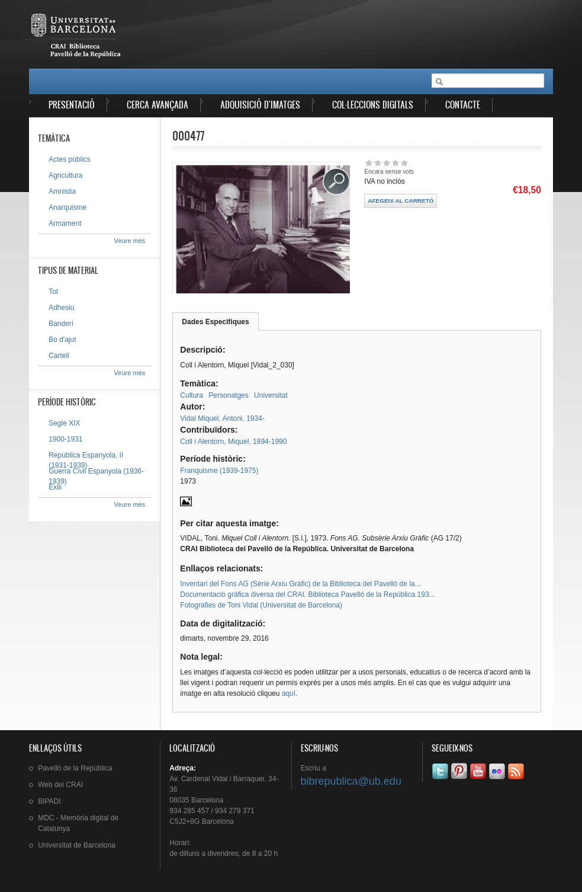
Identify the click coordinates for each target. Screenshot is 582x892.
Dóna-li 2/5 (377, 162)
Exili (55, 487)
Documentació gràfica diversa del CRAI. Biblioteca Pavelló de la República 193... (307, 594)
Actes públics (70, 159)
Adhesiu (61, 307)
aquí (288, 693)
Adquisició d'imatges (260, 104)
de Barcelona (76, 845)
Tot (53, 291)
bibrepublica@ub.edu (351, 781)
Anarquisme (67, 207)
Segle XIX (64, 423)
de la (75, 768)
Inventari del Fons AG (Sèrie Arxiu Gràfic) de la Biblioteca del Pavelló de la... (300, 584)
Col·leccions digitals (372, 104)
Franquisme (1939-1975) (219, 470)
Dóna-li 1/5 (368, 162)
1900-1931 (65, 439)
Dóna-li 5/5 (404, 162)
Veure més (130, 240)
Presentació (72, 104)
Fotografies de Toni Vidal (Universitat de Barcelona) (261, 605)
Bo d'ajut (62, 339)
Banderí (61, 323)
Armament (65, 223)
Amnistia (62, 191)
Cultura (191, 395)
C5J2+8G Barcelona (201, 821)
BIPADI (49, 801)
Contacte (462, 104)
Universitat (271, 395)
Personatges (228, 395)
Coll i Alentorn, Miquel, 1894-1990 (233, 441)
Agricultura (65, 175)
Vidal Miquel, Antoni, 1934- (222, 418)
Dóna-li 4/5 (395, 162)
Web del (60, 785)
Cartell (59, 355)
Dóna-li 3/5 (386, 162)
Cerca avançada (157, 104)
